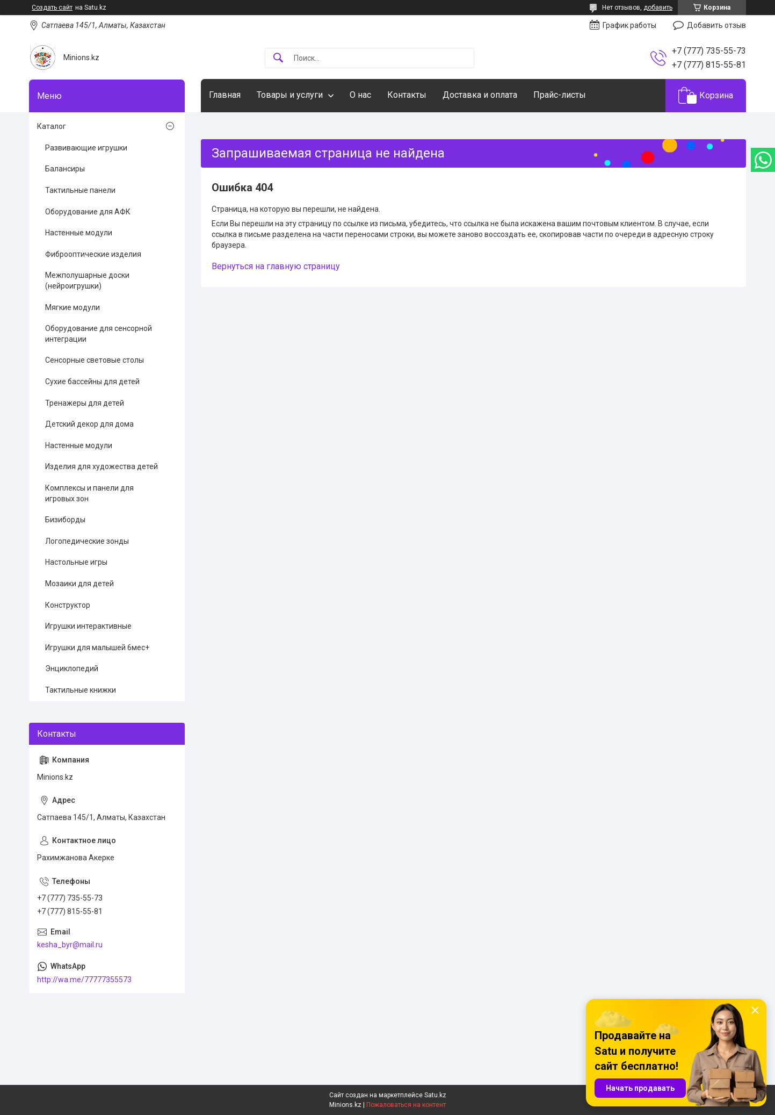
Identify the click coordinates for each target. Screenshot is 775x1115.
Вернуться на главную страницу (276, 266)
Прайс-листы (559, 95)
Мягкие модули (72, 307)
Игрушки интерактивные (88, 626)
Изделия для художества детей (101, 466)
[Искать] (278, 58)
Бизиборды (65, 519)
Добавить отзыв (716, 25)
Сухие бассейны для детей (92, 381)
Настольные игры (76, 562)
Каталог (51, 126)
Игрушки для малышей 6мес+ (97, 647)
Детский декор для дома (89, 424)
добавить (657, 7)
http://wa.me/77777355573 (84, 979)
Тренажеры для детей (84, 403)
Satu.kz (435, 1095)
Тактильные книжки (80, 690)
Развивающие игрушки (86, 147)
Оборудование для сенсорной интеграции (98, 333)
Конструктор (67, 605)
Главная (225, 95)
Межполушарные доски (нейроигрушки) (87, 280)
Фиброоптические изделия (93, 254)
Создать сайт (52, 7)
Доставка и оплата (480, 95)
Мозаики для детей (79, 583)
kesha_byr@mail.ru (70, 944)
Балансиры (65, 168)
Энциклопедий (71, 668)
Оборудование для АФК (88, 211)
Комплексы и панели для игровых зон (89, 493)
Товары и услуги (290, 95)
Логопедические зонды (87, 541)
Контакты (406, 95)
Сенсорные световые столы (94, 360)
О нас (360, 95)
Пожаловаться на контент (406, 1105)
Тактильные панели (80, 190)
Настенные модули (78, 232)
